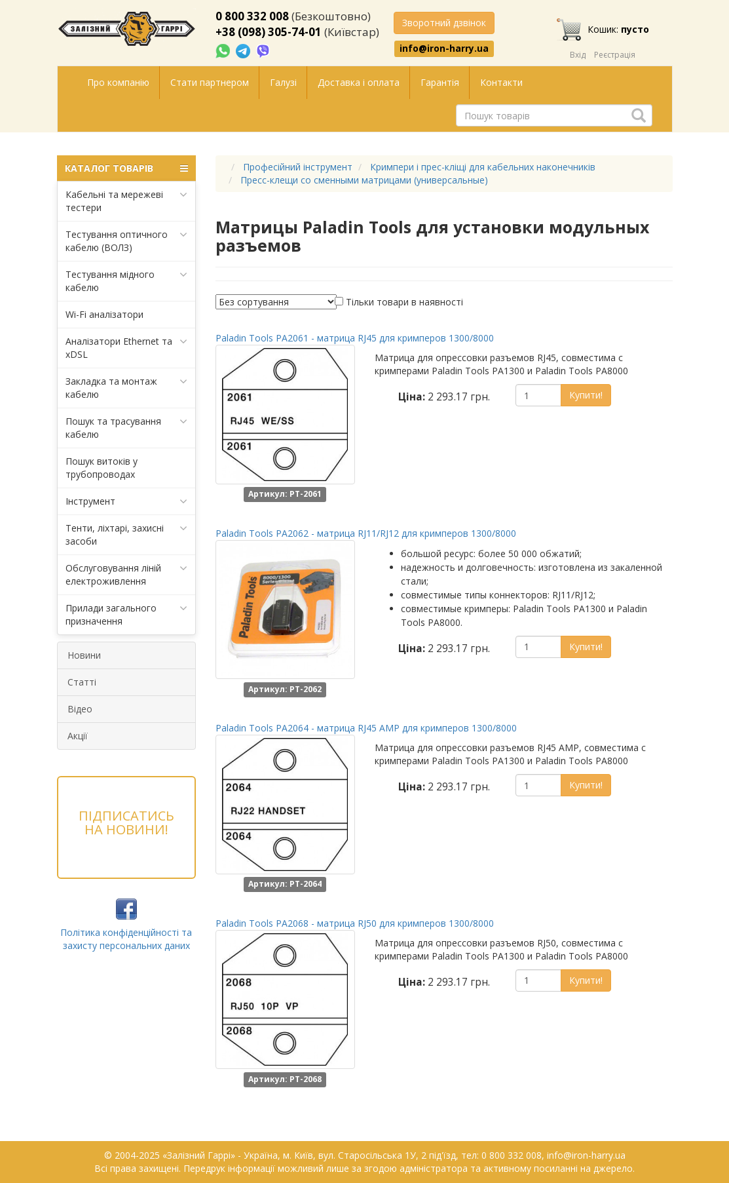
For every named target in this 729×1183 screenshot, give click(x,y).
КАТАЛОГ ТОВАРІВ (127, 168)
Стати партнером (209, 82)
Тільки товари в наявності (404, 302)
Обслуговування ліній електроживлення (126, 574)
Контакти (501, 82)
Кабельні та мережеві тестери (126, 201)
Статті (81, 682)
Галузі (283, 82)
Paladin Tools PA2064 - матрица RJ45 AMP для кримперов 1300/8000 (366, 728)
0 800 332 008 (252, 16)
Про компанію (118, 82)
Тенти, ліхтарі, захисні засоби (126, 534)
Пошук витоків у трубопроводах (101, 467)
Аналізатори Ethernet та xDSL (126, 347)
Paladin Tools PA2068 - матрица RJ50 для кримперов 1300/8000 (354, 923)
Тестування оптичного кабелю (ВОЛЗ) (126, 241)
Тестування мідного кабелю (126, 281)
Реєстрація (614, 54)
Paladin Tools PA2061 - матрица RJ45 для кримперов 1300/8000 (354, 338)
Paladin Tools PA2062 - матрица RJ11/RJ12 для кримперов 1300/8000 (365, 533)
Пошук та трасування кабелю (126, 427)
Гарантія (440, 82)
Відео (79, 709)
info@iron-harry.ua (444, 48)
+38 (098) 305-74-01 (268, 31)
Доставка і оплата (359, 82)
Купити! (586, 395)
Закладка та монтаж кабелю (126, 387)
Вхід (578, 54)
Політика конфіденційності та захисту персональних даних (126, 939)
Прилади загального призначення (126, 614)
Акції (77, 735)
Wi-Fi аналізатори (104, 314)
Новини (84, 655)
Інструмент (126, 501)
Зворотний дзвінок (444, 22)
